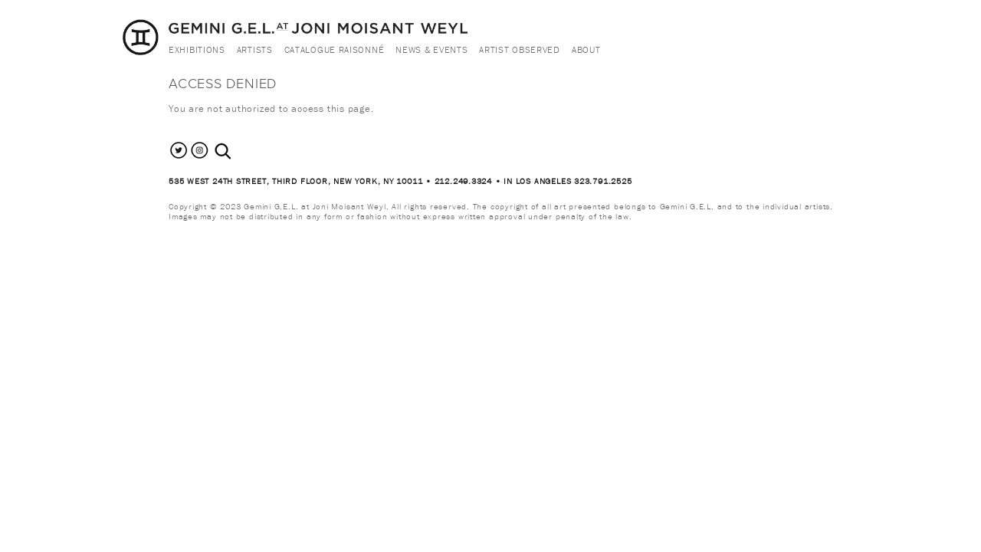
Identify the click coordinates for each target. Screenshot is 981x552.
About (586, 49)
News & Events (431, 49)
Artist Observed (519, 49)
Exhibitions (197, 49)
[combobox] (239, 151)
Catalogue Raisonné (334, 49)
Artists (255, 49)
